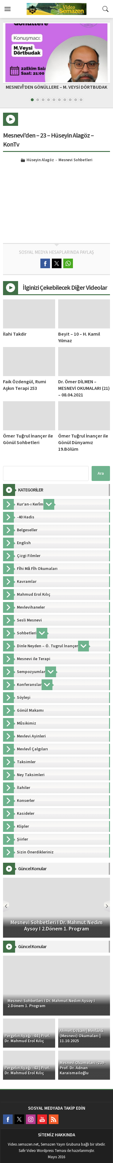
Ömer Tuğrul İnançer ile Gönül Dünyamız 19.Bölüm (83, 442)
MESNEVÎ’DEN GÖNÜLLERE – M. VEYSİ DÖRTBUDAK (56, 87)
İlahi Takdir (15, 334)
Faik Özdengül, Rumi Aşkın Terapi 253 (24, 385)
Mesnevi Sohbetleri (75, 160)
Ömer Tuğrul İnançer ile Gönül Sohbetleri (28, 439)
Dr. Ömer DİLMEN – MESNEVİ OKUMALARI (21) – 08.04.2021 (84, 388)
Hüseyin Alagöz (40, 160)
